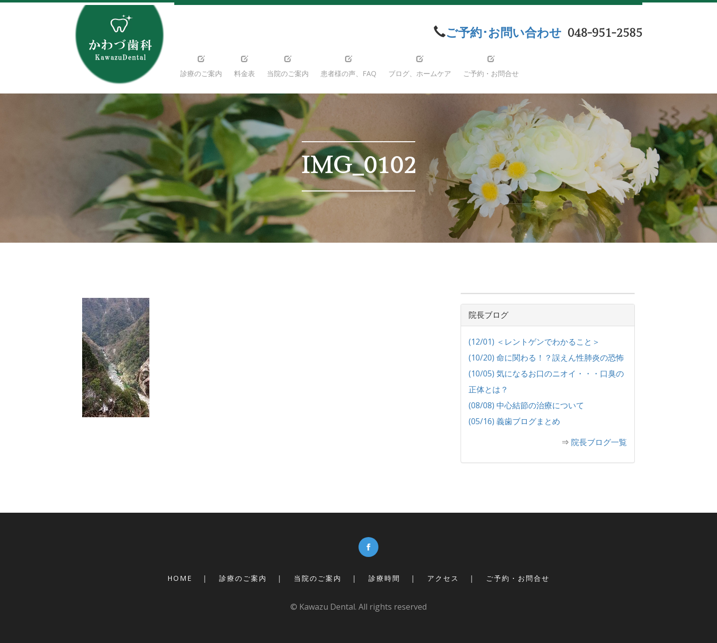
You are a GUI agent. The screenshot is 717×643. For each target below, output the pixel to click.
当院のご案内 (318, 578)
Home (179, 578)
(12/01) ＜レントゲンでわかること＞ (534, 341)
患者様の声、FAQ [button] (348, 66)
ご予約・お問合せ (518, 578)
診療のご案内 (243, 578)
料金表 (244, 66)
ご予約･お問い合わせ (504, 33)
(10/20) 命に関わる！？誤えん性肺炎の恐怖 (546, 357)
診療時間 (384, 578)
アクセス (443, 578)
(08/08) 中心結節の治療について (526, 405)
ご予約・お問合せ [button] (491, 66)
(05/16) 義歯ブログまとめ (514, 421)
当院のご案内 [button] (288, 66)
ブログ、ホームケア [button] (419, 66)
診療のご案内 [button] (201, 66)
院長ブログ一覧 (599, 442)
